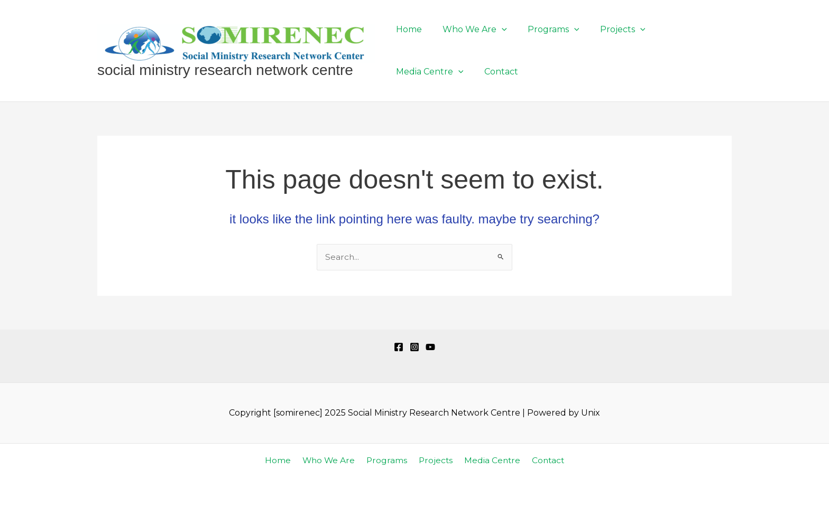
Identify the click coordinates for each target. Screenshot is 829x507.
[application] (496, 29)
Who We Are (331, 460)
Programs (387, 460)
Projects (434, 460)
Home (283, 460)
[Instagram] (414, 347)
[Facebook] (398, 347)
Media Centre (488, 460)
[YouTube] (430, 347)
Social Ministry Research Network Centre (225, 70)
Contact (542, 460)
